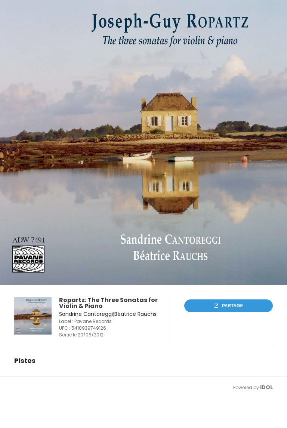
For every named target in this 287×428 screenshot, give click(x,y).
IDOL (266, 387)
